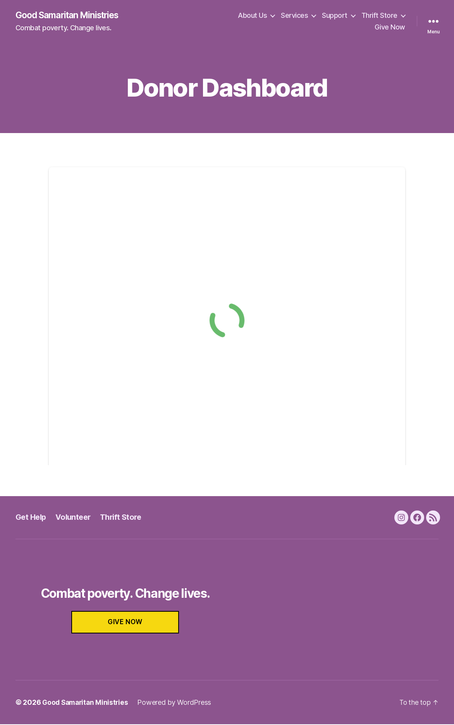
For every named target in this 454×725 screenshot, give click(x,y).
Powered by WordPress (178, 703)
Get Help (31, 518)
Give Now (390, 27)
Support (334, 16)
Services (294, 16)
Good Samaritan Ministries (71, 15)
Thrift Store (379, 16)
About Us (252, 16)
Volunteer (76, 518)
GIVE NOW (125, 622)
